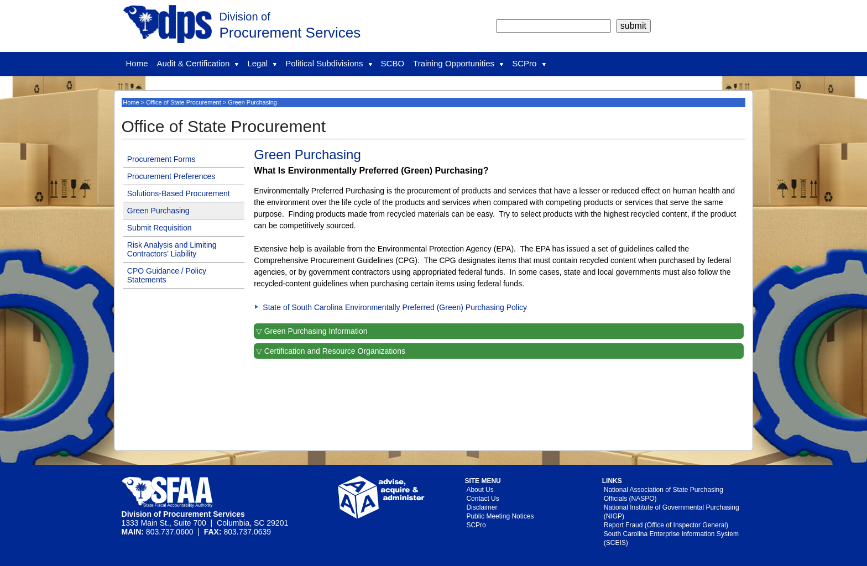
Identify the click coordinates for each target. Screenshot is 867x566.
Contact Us (482, 498)
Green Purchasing (158, 210)
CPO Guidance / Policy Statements (166, 275)
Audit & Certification (198, 63)
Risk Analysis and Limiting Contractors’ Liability (172, 249)
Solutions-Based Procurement (178, 193)
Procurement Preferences (171, 176)
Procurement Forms (161, 159)
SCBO (393, 63)
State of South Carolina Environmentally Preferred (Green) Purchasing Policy (395, 307)
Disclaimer (481, 507)
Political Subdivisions (328, 63)
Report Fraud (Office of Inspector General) (666, 525)
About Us (479, 490)
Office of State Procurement (183, 102)
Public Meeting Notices (500, 516)
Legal (261, 63)
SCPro (528, 63)
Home (137, 63)
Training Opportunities (458, 63)
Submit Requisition (159, 227)
